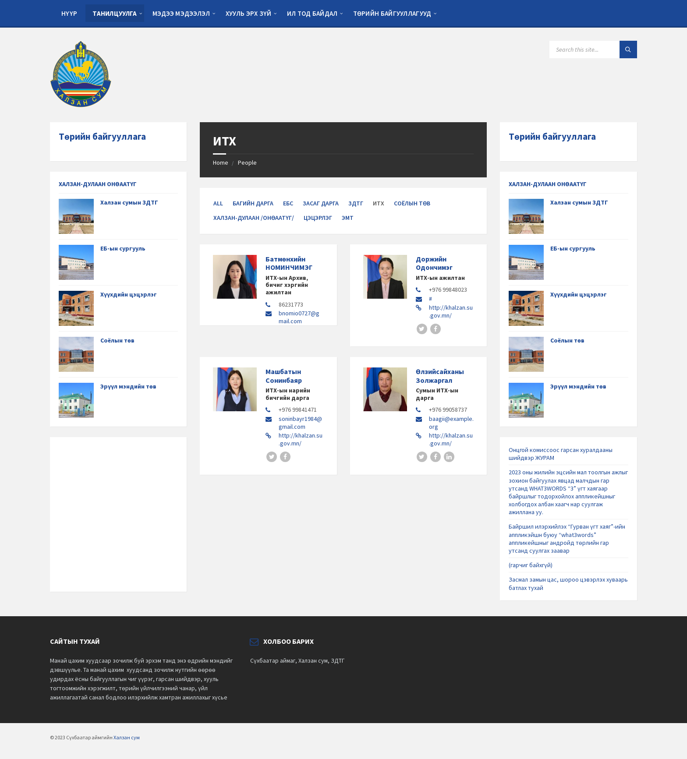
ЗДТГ (355, 203)
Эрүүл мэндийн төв (128, 386)
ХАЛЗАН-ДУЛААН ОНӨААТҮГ (98, 184)
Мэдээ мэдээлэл (181, 13)
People (247, 162)
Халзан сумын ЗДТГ (129, 202)
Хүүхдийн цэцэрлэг (128, 294)
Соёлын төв (412, 203)
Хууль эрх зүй (249, 13)
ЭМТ (348, 218)
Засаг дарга (321, 203)
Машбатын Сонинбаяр (284, 375)
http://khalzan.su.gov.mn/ (451, 311)
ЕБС (288, 203)
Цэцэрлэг (318, 218)
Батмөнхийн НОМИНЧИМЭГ (289, 263)
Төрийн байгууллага (102, 136)
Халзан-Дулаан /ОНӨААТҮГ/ (253, 218)
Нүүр (69, 13)
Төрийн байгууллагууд (392, 13)
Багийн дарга (253, 203)
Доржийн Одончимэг (434, 263)
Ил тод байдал (312, 13)
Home (220, 162)
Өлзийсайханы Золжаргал (440, 375)
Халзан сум (126, 737)
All (218, 203)
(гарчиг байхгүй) (530, 565)
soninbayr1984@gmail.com (300, 423)
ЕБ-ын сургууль (122, 248)
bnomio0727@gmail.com (299, 317)
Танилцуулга (114, 13)
